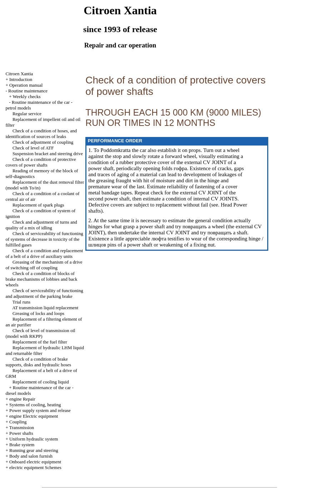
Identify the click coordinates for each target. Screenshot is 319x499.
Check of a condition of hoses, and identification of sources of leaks (41, 133)
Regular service (27, 113)
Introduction (20, 79)
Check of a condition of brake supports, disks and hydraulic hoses (38, 361)
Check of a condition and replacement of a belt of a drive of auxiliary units (44, 253)
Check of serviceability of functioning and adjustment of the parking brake (44, 293)
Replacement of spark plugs (38, 205)
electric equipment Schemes (35, 467)
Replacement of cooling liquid (41, 382)
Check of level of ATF (33, 148)
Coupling (17, 421)
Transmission (21, 427)
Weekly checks (27, 96)
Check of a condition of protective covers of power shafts (40, 162)
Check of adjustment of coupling (43, 142)
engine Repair (22, 399)
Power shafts (21, 433)
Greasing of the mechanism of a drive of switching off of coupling (43, 264)
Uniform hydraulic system (33, 439)
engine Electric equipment (33, 416)
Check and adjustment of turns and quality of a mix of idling (41, 224)
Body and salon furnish (31, 456)
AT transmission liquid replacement (45, 307)
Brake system (21, 444)
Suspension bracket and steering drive (48, 153)
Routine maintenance (28, 90)
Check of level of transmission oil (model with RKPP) (40, 333)
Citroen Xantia (19, 73)
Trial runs (21, 302)
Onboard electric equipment (35, 461)
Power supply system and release (40, 410)
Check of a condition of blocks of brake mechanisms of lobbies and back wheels (41, 279)
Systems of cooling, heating (35, 404)
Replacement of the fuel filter (40, 342)
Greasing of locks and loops (38, 313)
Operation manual (26, 85)
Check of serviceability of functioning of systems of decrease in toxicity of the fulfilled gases (44, 239)
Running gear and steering (33, 450)
